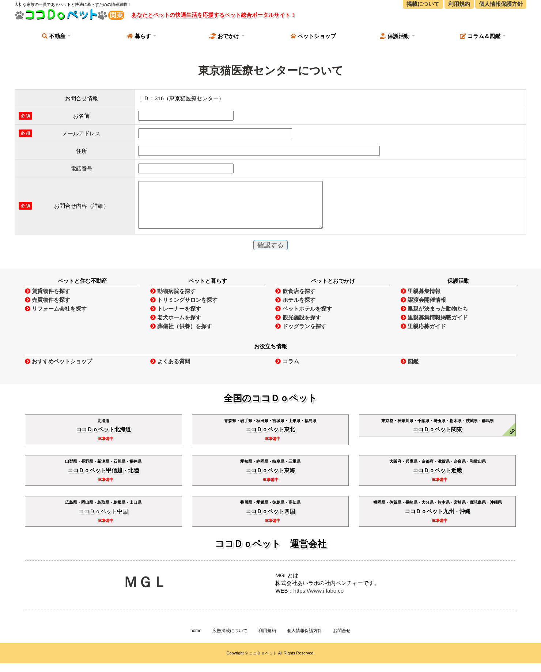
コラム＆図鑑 (480, 36)
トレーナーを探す (175, 317)
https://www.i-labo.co (319, 599)
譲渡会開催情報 (423, 308)
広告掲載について (229, 639)
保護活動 (394, 36)
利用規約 (267, 639)
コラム (287, 370)
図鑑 (410, 370)
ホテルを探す (295, 308)
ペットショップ (313, 36)
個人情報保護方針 (304, 639)
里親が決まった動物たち (434, 317)
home (195, 639)
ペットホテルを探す (303, 317)
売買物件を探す (47, 308)
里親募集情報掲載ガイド (434, 326)
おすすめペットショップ (58, 370)
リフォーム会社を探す (56, 317)
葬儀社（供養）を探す (181, 335)
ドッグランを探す (300, 335)
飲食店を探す (295, 300)
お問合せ (342, 639)
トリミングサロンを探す (183, 308)
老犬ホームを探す (175, 326)
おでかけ (224, 36)
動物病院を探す (173, 300)
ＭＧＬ (145, 591)
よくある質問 (170, 370)
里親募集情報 (420, 300)
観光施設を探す (298, 326)
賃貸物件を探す (47, 300)
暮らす (139, 36)
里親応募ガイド (423, 335)
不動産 (53, 36)
